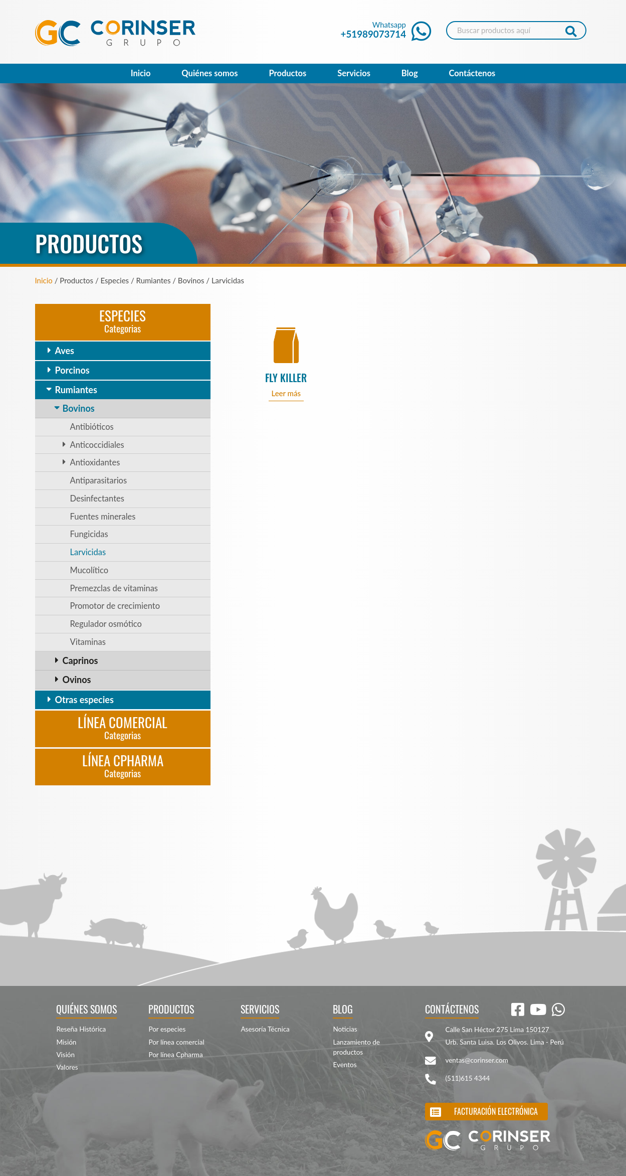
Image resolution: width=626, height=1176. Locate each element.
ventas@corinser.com (476, 1060)
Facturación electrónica (496, 1111)
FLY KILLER (286, 378)
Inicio (141, 73)
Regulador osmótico (106, 624)
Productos (287, 73)
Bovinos (79, 408)
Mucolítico (89, 570)
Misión (66, 1042)
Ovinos (77, 679)
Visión (65, 1055)
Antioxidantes (95, 462)
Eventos (344, 1065)
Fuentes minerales (103, 517)
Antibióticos (92, 427)
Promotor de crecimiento (115, 606)
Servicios (353, 73)
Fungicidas (89, 534)
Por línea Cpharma (175, 1055)
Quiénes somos (209, 73)
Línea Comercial (122, 727)
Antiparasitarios (98, 480)
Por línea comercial (176, 1042)
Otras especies (84, 699)
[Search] (516, 30)
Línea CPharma (122, 765)
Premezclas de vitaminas (114, 588)
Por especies (166, 1029)
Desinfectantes (97, 498)
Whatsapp (386, 30)
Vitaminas (88, 642)
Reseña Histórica (81, 1029)
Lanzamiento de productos (356, 1047)
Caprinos (80, 660)
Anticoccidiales (97, 445)
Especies (122, 320)
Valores (67, 1067)
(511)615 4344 (467, 1078)
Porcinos (72, 370)
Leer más (286, 393)
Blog (409, 73)
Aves (64, 350)
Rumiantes (76, 389)
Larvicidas (88, 552)
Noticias (345, 1029)
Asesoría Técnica (265, 1029)
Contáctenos (472, 73)
